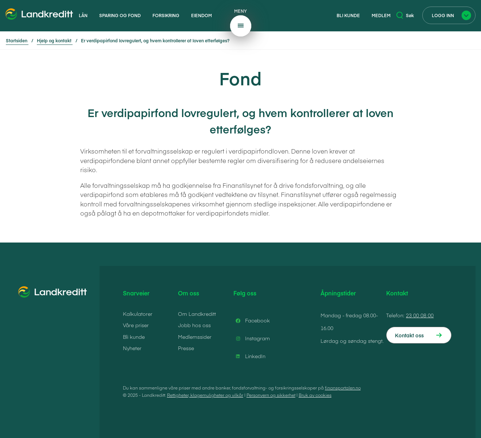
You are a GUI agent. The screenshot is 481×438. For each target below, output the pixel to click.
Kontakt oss (409, 335)
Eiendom (201, 15)
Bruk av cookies (315, 395)
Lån (83, 15)
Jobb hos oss (194, 325)
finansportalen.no (343, 388)
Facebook (251, 320)
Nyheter (132, 348)
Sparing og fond (120, 15)
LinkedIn (249, 356)
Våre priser (136, 325)
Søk (405, 15)
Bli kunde (348, 15)
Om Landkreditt (197, 313)
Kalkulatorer (137, 313)
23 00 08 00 (420, 315)
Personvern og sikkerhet (271, 395)
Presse (186, 348)
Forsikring (165, 15)
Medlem (381, 15)
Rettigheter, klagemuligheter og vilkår (205, 395)
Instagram (251, 338)
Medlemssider (195, 336)
